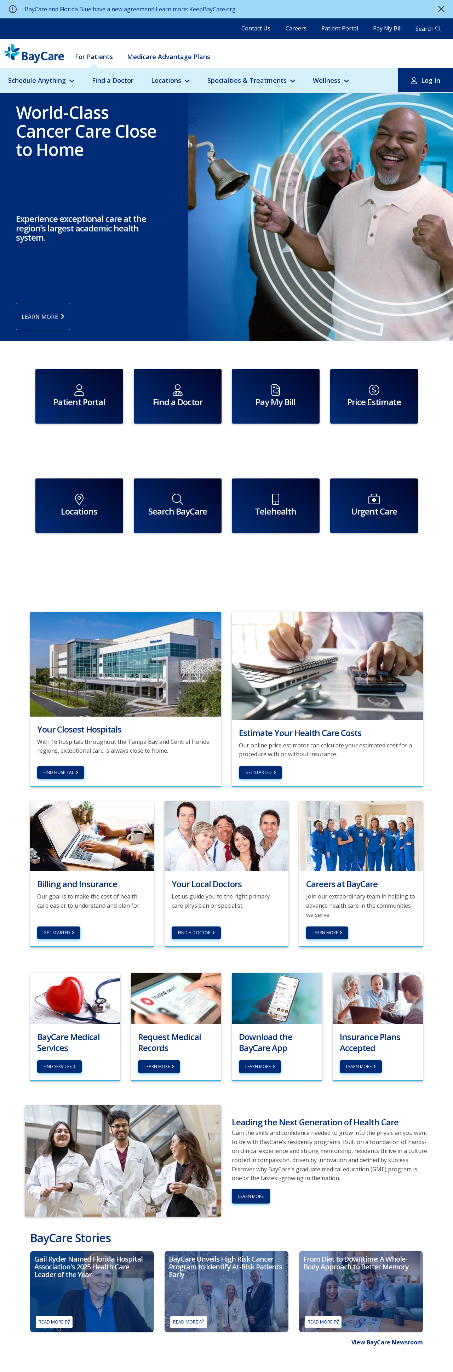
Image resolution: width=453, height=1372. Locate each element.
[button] (441, 9)
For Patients (94, 56)
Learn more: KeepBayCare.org (196, 9)
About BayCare (225, 1363)
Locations (166, 80)
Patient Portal (339, 28)
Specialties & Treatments (247, 80)
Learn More (325, 889)
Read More (51, 1278)
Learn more (157, 1023)
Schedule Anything (37, 80)
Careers (296, 28)
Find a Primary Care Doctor (57, 1363)
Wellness (326, 80)
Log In (430, 80)
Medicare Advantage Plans (168, 56)
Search (424, 29)
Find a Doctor (112, 80)
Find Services (57, 1023)
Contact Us (255, 28)
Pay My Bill (387, 28)
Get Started (258, 728)
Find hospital (59, 728)
